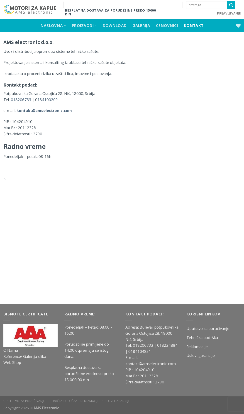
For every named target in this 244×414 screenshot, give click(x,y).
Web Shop (12, 362)
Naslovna (53, 25)
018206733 (21, 99)
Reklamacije (197, 346)
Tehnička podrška (202, 337)
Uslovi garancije (200, 355)
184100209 (48, 99)
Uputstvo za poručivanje (207, 328)
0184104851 (139, 351)
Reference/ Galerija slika (24, 356)
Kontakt (193, 25)
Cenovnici (167, 25)
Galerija (141, 25)
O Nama (10, 350)
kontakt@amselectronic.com (150, 363)
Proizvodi (84, 25)
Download (115, 25)
